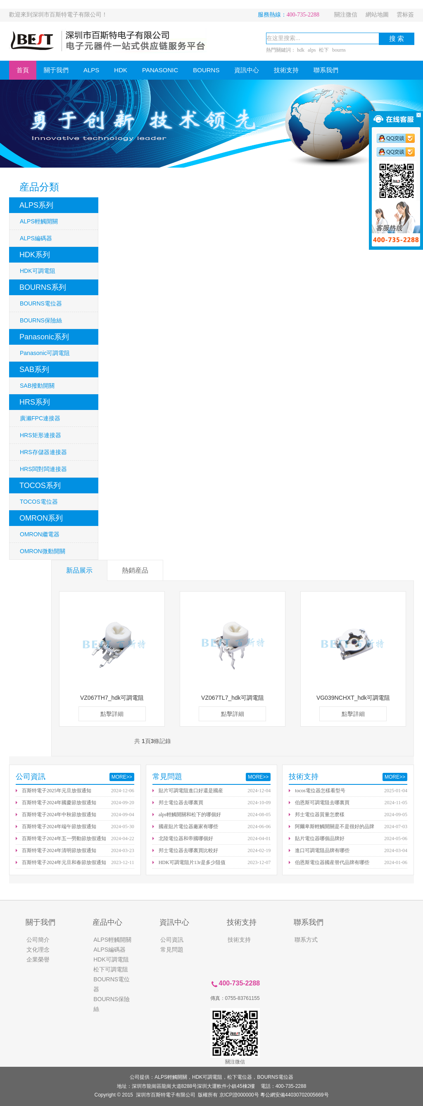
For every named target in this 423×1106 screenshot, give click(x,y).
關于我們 (56, 69)
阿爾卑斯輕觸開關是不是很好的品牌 (334, 826)
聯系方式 (306, 939)
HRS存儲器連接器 (43, 452)
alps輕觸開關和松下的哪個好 (190, 814)
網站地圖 (377, 15)
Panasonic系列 (44, 337)
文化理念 (38, 949)
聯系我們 (326, 69)
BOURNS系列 (42, 287)
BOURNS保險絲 (41, 320)
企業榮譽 (38, 959)
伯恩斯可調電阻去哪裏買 (322, 802)
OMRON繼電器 (39, 534)
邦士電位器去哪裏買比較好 (188, 850)
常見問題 (171, 949)
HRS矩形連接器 (40, 435)
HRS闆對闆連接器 (43, 469)
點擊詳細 (112, 713)
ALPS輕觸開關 (39, 221)
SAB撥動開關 (37, 385)
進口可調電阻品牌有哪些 (322, 850)
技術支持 (286, 69)
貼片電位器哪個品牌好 (320, 838)
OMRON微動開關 (42, 551)
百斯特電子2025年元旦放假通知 (56, 790)
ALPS (91, 69)
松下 (324, 50)
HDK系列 (34, 255)
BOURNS (206, 69)
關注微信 (345, 15)
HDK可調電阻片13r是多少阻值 (192, 862)
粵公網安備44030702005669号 (294, 1095)
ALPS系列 (36, 205)
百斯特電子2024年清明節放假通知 (59, 850)
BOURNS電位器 (41, 303)
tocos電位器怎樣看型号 (320, 790)
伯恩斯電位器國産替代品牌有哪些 (332, 862)
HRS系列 (34, 402)
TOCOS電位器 (39, 501)
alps (312, 50)
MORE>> (122, 777)
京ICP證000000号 (239, 1095)
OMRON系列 (41, 518)
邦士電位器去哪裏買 (181, 802)
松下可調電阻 (110, 969)
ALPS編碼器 (36, 238)
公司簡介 (38, 939)
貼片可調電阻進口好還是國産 (191, 790)
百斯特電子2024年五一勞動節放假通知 (64, 838)
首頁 (23, 69)
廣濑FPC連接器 (40, 418)
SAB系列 (34, 369)
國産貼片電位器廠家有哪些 (188, 826)
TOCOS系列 (40, 485)
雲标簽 (405, 15)
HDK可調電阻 (37, 271)
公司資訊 (171, 939)
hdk (300, 50)
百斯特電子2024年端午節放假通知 (59, 826)
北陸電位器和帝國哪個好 (186, 838)
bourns (339, 50)
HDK (120, 69)
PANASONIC (160, 69)
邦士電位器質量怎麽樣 (320, 814)
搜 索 (396, 38)
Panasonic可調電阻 (45, 353)
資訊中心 (246, 69)
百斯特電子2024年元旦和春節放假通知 (64, 862)
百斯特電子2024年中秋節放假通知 (59, 814)
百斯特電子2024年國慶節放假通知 (59, 802)
